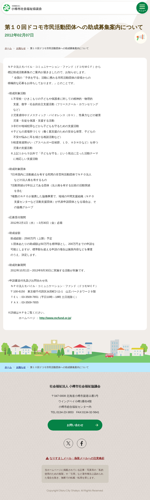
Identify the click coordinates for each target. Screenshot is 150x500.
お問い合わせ (75, 425)
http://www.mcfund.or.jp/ (57, 318)
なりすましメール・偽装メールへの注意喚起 (77, 458)
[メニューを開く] (142, 8)
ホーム (8, 48)
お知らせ (21, 48)
